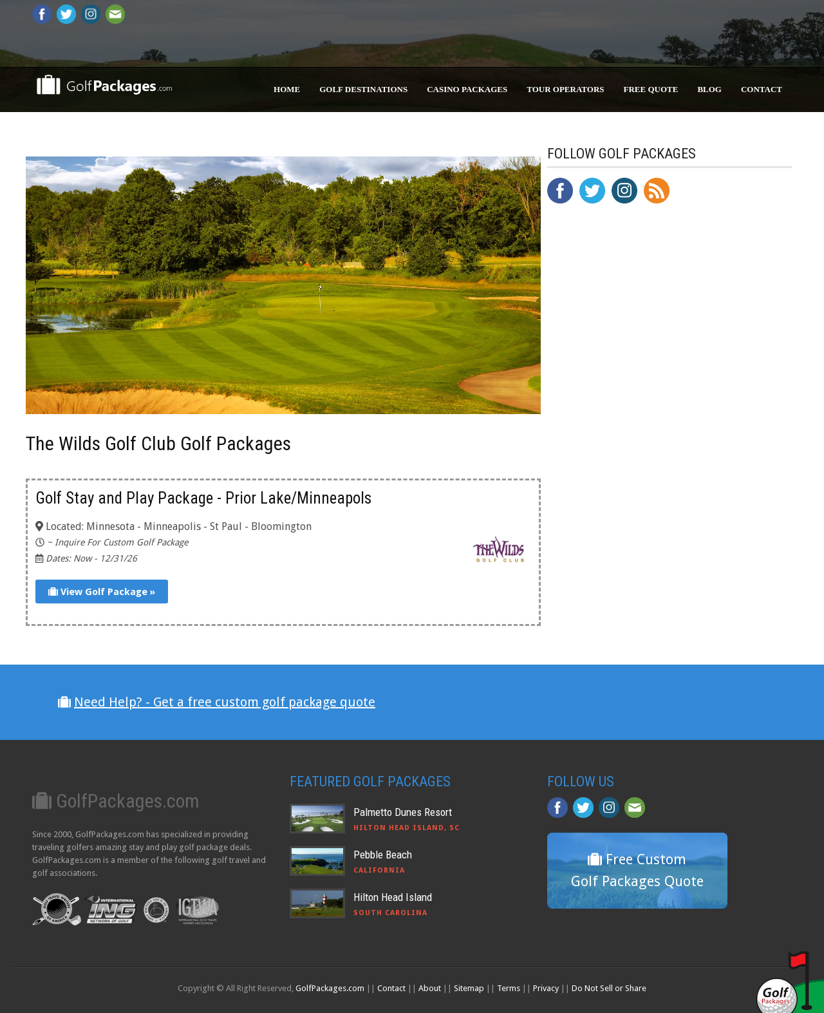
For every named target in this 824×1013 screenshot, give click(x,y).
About (429, 988)
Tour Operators (565, 89)
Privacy (546, 988)
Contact (761, 89)
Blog (709, 89)
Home (287, 89)
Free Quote (651, 89)
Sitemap (469, 988)
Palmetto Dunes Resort (402, 812)
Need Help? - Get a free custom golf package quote (224, 702)
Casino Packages (467, 89)
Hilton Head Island (392, 897)
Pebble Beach (382, 854)
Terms (508, 988)
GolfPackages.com (329, 988)
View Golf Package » (101, 592)
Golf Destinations (363, 89)
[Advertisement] (643, 480)
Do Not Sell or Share (609, 988)
